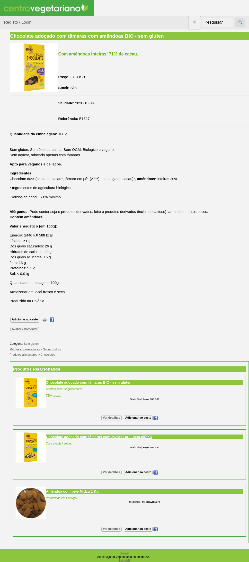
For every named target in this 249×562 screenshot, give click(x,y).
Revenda (23, 445)
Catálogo (23, 362)
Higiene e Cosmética (18, 163)
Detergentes (20, 136)
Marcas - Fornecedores (64, 349)
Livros (14, 175)
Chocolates (87, 354)
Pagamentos (14, 486)
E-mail (124, 553)
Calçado (16, 102)
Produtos (11, 62)
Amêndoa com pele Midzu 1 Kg (111, 491)
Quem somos (26, 355)
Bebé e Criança (22, 93)
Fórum (21, 311)
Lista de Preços (28, 370)
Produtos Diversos (17, 202)
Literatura (23, 327)
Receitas (23, 282)
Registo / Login (17, 22)
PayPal (21, 535)
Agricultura (18, 74)
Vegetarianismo (28, 274)
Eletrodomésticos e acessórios (24, 148)
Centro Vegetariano (19, 114)
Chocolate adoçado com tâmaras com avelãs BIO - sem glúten (138, 437)
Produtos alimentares (19, 187)
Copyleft (124, 560)
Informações (14, 340)
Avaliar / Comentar (64, 329)
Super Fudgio (91, 349)
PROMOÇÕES (22, 214)
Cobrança (23, 513)
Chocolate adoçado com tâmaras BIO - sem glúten (127, 382)
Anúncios (23, 289)
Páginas (10, 260)
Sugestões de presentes (21, 235)
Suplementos (20, 247)
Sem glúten (19, 223)
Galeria (21, 319)
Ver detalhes (131, 417)
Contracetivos (21, 126)
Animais (16, 83)
